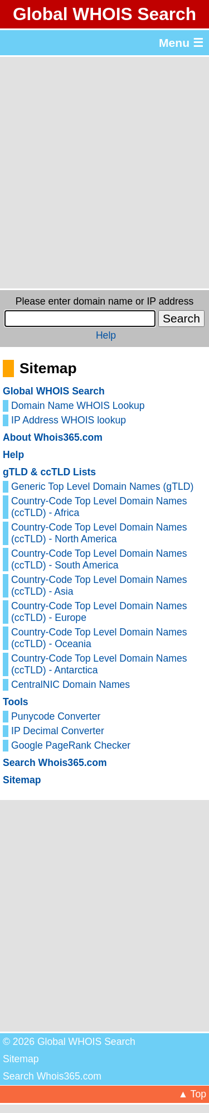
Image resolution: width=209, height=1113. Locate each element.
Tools (15, 701)
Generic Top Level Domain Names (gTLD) (102, 486)
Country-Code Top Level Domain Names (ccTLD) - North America (99, 533)
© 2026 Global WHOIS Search (69, 1041)
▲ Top (192, 1094)
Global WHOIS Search (104, 14)
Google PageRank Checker (70, 745)
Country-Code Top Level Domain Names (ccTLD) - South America (99, 559)
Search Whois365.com (55, 762)
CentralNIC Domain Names (70, 684)
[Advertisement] (104, 172)
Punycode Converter (55, 716)
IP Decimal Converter (57, 730)
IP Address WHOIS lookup (68, 420)
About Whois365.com (53, 437)
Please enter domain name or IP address (104, 301)
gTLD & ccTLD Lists (49, 472)
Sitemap (22, 780)
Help (106, 335)
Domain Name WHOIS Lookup (78, 405)
